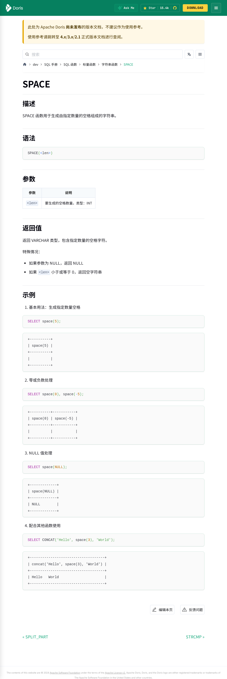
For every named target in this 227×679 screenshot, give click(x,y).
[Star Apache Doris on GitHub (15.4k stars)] (160, 8)
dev (35, 64)
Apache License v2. (115, 672)
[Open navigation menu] (216, 8)
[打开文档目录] (200, 54)
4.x (63, 37)
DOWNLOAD (195, 8)
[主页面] (25, 64)
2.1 (77, 37)
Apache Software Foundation (65, 672)
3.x (70, 37)
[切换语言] (189, 54)
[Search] (102, 54)
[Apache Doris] (14, 8)
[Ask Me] (125, 8)
